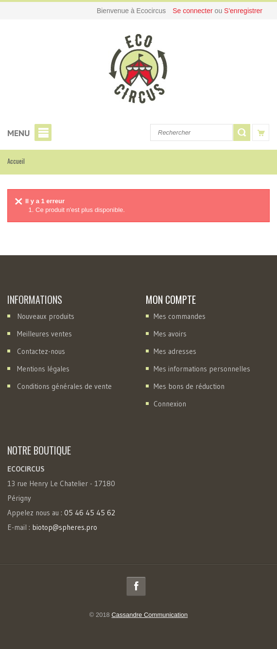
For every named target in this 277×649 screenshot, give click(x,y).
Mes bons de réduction (189, 386)
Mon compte (171, 299)
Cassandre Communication (149, 614)
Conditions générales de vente (64, 386)
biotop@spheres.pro (64, 527)
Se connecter (193, 11)
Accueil (16, 161)
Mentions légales (43, 368)
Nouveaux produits (45, 316)
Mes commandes (180, 316)
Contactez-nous (41, 351)
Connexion (170, 403)
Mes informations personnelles (202, 368)
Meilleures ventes (44, 333)
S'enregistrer (243, 11)
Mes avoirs (170, 333)
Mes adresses (175, 351)
